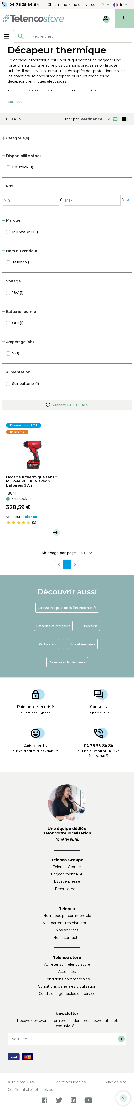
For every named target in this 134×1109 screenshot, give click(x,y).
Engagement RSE (67, 874)
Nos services (67, 930)
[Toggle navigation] (6, 36)
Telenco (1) (22, 262)
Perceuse (91, 625)
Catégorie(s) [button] (15, 138)
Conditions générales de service (67, 993)
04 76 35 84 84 (24, 4)
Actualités (67, 971)
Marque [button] (11, 220)
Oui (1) (17, 323)
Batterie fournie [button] (19, 311)
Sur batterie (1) (25, 383)
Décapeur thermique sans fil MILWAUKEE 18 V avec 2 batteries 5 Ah (32, 481)
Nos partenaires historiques (67, 923)
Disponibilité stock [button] (22, 155)
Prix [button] (7, 186)
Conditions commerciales (67, 979)
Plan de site (115, 1082)
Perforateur (48, 644)
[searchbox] (80, 36)
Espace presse (67, 881)
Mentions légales (70, 1082)
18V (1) (17, 292)
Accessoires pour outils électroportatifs (67, 607)
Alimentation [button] (16, 372)
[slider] (18, 522)
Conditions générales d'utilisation (67, 986)
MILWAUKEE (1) (26, 232)
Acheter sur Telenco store (67, 964)
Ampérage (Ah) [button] (18, 342)
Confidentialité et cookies (30, 1089)
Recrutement (67, 888)
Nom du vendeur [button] (19, 251)
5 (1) (15, 353)
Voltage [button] (11, 281)
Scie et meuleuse (82, 644)
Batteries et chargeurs (53, 625)
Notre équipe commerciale (67, 915)
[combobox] (72, 36)
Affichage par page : (59, 553)
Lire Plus (15, 101)
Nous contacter (67, 937)
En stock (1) (22, 167)
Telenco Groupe (67, 866)
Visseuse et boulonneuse (67, 662)
